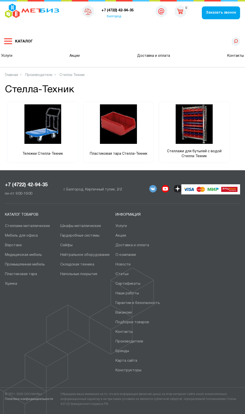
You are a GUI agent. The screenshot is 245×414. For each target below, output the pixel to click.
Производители (129, 341)
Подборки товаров (132, 322)
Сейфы (66, 245)
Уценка (11, 283)
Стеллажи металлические (27, 226)
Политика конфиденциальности (29, 399)
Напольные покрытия (78, 274)
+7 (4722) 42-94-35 (26, 185)
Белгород (114, 16)
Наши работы (127, 293)
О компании (125, 255)
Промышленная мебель (25, 264)
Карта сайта (126, 360)
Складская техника (77, 264)
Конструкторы (128, 370)
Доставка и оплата (153, 55)
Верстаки (13, 245)
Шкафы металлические (80, 226)
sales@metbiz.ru (161, 12)
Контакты (235, 55)
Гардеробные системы (79, 235)
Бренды (122, 351)
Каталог (24, 41)
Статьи (122, 274)
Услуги (6, 55)
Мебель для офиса (21, 235)
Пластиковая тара (21, 274)
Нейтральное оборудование (85, 255)
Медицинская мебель (23, 255)
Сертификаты (127, 283)
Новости (123, 264)
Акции (75, 55)
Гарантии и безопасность (137, 303)
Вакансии (123, 312)
